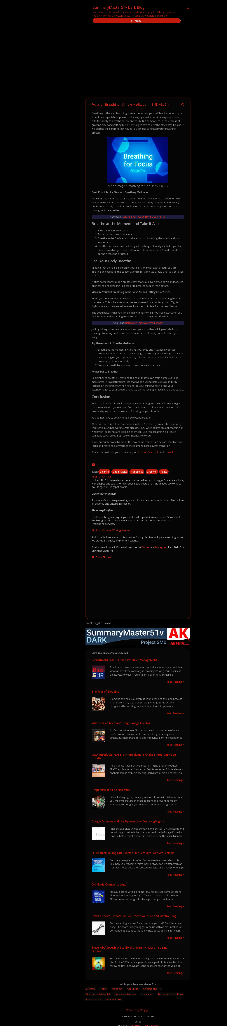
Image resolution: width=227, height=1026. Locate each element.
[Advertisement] (138, 590)
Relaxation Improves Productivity (144, 323)
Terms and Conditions (170, 994)
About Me (132, 988)
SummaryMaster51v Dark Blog (118, 7)
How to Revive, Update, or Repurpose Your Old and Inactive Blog (134, 916)
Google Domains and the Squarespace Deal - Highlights (128, 821)
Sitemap (90, 988)
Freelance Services (125, 994)
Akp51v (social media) (98, 994)
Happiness (137, 471)
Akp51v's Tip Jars (101, 557)
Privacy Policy (114, 999)
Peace (164, 471)
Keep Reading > (175, 681)
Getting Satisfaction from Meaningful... (144, 216)
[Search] (188, 8)
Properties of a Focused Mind (111, 790)
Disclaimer (147, 994)
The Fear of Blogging (105, 691)
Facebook (152, 452)
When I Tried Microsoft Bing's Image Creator (121, 723)
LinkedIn (169, 452)
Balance (104, 471)
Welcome (117, 988)
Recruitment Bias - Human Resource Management (124, 660)
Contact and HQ (152, 988)
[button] (182, 104)
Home (103, 988)
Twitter (142, 452)
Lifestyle (152, 471)
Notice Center (93, 999)
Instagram (161, 547)
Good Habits (120, 471)
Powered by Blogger (138, 1010)
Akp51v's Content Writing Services (111, 530)
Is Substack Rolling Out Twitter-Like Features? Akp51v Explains (133, 853)
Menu (138, 20)
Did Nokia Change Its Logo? (109, 884)
